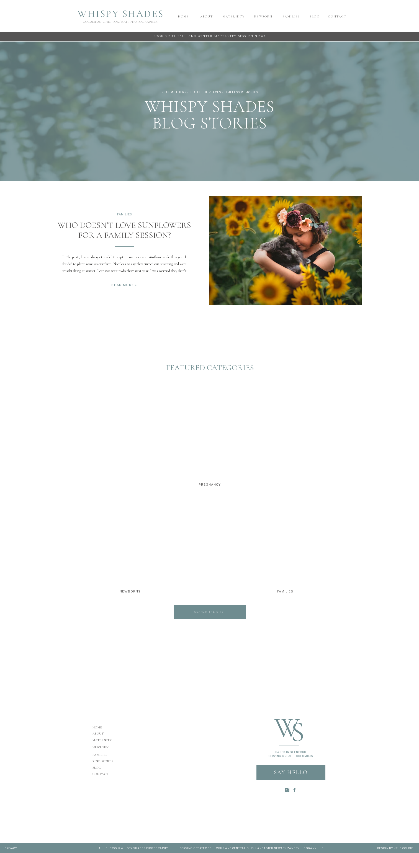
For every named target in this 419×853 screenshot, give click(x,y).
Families (124, 214)
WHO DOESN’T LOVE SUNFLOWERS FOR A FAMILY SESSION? (124, 230)
